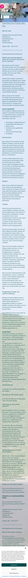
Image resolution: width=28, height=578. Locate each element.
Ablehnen (14, 569)
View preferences (14, 573)
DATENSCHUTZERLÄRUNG (14, 576)
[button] (26, 548)
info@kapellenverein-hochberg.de (12, 50)
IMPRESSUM (23, 576)
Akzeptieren (14, 565)
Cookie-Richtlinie (5, 576)
